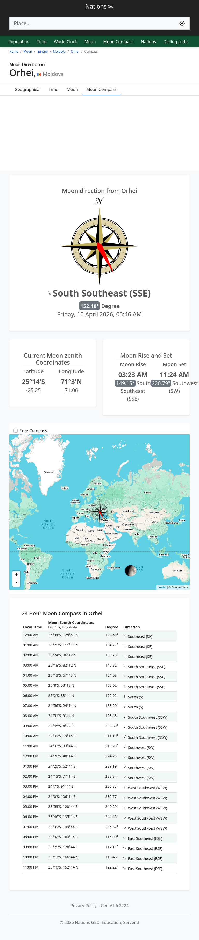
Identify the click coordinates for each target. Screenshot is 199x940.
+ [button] (16, 575)
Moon (90, 42)
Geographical (27, 89)
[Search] (92, 23)
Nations (148, 42)
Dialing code (176, 42)
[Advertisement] (99, 134)
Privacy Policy (83, 905)
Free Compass (33, 430)
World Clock (65, 42)
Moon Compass (118, 42)
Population (19, 42)
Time (41, 42)
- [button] (16, 583)
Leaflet (162, 587)
